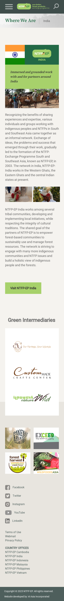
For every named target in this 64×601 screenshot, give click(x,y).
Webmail (10, 536)
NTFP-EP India (14, 556)
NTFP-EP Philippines (17, 568)
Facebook (18, 487)
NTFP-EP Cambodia (17, 552)
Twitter (17, 495)
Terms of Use (13, 532)
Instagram (18, 504)
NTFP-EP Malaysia (16, 564)
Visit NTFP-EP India (23, 288)
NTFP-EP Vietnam (16, 572)
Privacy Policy (13, 540)
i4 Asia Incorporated (38, 596)
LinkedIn (17, 520)
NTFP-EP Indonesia (16, 560)
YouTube (19, 512)
